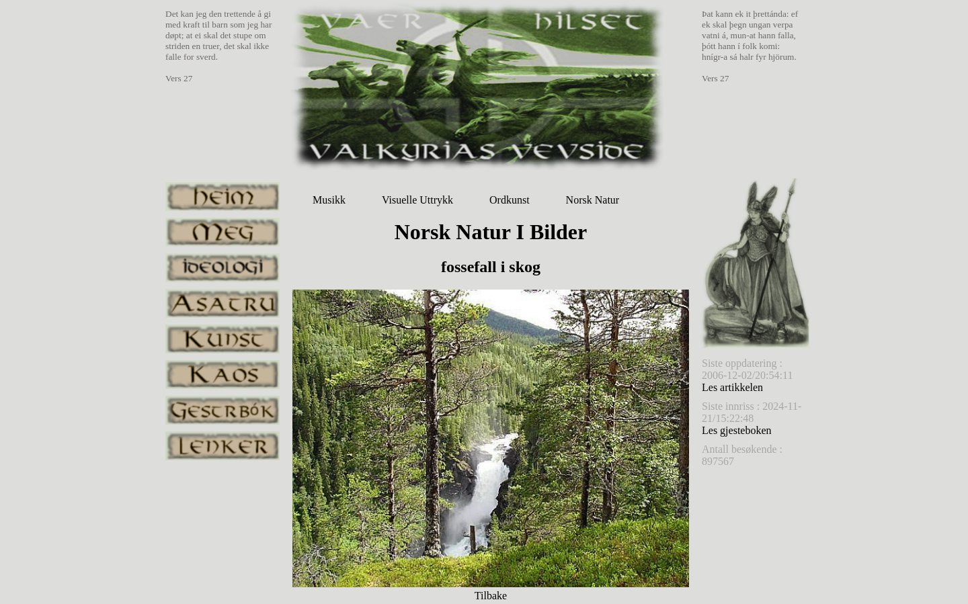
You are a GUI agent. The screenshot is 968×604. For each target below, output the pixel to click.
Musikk (329, 200)
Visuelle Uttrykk (417, 200)
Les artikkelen (732, 387)
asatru (222, 303)
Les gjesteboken (737, 430)
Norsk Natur (593, 200)
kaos (222, 374)
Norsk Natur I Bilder (491, 232)
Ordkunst (509, 200)
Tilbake (491, 595)
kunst (222, 339)
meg (222, 232)
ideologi (222, 267)
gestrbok (222, 410)
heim (222, 196)
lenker (222, 445)
